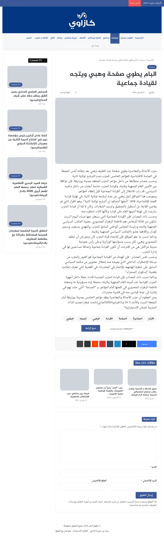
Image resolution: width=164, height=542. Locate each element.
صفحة (122, 318)
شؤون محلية (127, 38)
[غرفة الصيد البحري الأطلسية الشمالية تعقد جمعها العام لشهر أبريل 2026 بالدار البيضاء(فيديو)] (27, 168)
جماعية (137, 318)
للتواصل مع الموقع (63, 531)
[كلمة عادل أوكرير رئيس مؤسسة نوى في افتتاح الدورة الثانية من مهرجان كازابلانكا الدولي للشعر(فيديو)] (27, 121)
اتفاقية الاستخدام (80, 531)
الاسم (153, 467)
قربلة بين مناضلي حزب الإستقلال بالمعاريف (78, 395)
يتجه (82, 318)
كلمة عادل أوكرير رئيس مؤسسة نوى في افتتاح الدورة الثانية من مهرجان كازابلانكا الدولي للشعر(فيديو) (27, 141)
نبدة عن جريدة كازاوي (99, 531)
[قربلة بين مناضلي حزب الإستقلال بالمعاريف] (74, 379)
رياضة (59, 38)
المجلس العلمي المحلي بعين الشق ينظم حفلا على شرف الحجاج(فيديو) (29, 95)
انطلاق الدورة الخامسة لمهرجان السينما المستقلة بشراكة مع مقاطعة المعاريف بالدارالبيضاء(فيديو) (28, 237)
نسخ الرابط (90, 328)
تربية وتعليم (71, 38)
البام (150, 318)
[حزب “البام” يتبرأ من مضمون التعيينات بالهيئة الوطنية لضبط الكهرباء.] (108, 377)
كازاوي (151, 92)
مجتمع (106, 38)
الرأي (52, 38)
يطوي (69, 318)
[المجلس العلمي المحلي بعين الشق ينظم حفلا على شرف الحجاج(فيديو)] (27, 77)
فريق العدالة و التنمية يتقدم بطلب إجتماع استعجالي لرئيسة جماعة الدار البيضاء (143, 392)
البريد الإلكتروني (149, 481)
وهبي (95, 318)
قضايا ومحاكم (94, 38)
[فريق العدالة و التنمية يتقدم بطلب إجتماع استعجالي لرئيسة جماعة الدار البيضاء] (142, 377)
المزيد (29, 38)
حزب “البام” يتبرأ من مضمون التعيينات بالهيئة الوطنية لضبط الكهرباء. (109, 391)
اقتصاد (82, 38)
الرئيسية (139, 38)
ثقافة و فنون (41, 38)
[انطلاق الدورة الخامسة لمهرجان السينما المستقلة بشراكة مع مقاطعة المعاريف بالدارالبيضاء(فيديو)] (27, 216)
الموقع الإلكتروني (99, 481)
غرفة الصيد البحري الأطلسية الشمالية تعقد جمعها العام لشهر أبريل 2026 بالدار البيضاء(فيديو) (29, 189)
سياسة (114, 38)
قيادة (108, 318)
